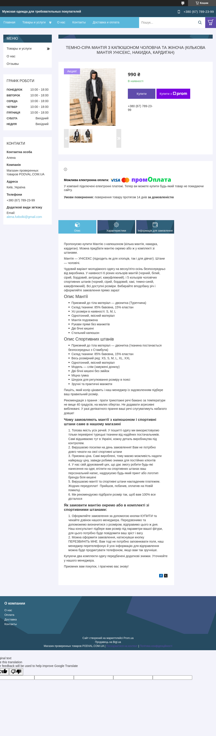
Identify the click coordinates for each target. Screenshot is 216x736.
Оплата (9, 614)
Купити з (173, 94)
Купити (142, 94)
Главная (9, 22)
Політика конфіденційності (156, 646)
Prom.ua (129, 638)
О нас (61, 22)
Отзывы (13, 64)
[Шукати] (199, 22)
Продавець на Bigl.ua (108, 642)
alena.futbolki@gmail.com (24, 217)
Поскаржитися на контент (122, 646)
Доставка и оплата (106, 22)
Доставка (10, 619)
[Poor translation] (16, 671)
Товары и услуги (34, 22)
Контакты (79, 22)
